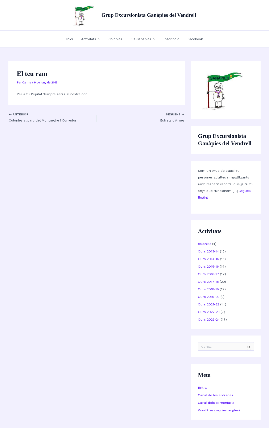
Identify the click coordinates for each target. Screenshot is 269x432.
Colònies (116, 39)
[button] (100, 39)
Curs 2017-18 (208, 282)
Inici (73, 39)
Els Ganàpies (142, 39)
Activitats (93, 39)
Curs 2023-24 (209, 319)
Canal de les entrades (215, 395)
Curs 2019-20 (208, 297)
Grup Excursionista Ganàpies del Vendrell (148, 15)
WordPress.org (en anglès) (219, 410)
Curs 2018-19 (208, 289)
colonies (204, 244)
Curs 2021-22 (208, 304)
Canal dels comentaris (216, 403)
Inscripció (169, 39)
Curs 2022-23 (209, 312)
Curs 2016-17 (208, 274)
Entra (202, 388)
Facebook (191, 39)
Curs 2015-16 (208, 266)
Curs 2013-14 (208, 251)
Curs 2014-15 (208, 259)
